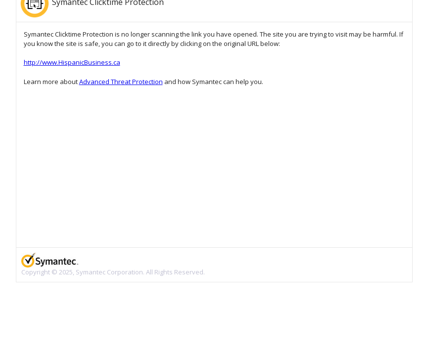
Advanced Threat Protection (121, 81)
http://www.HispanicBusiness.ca (72, 62)
